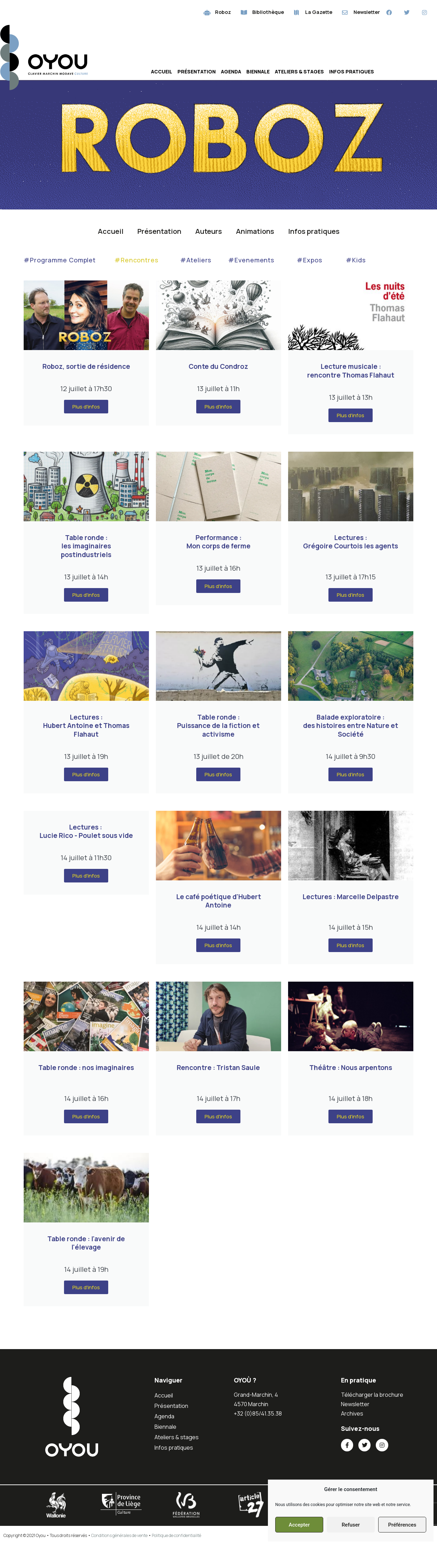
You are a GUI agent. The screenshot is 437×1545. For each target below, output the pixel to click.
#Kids (356, 260)
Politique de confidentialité (176, 1535)
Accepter (299, 1525)
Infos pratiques (351, 71)
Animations (255, 231)
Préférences (402, 1525)
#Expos (309, 260)
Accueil (161, 71)
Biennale (258, 71)
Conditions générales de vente (119, 1535)
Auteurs (208, 231)
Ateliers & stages (299, 71)
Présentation (196, 71)
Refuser (351, 1525)
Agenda (231, 71)
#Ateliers (195, 260)
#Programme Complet (60, 260)
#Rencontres (136, 260)
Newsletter (355, 1404)
